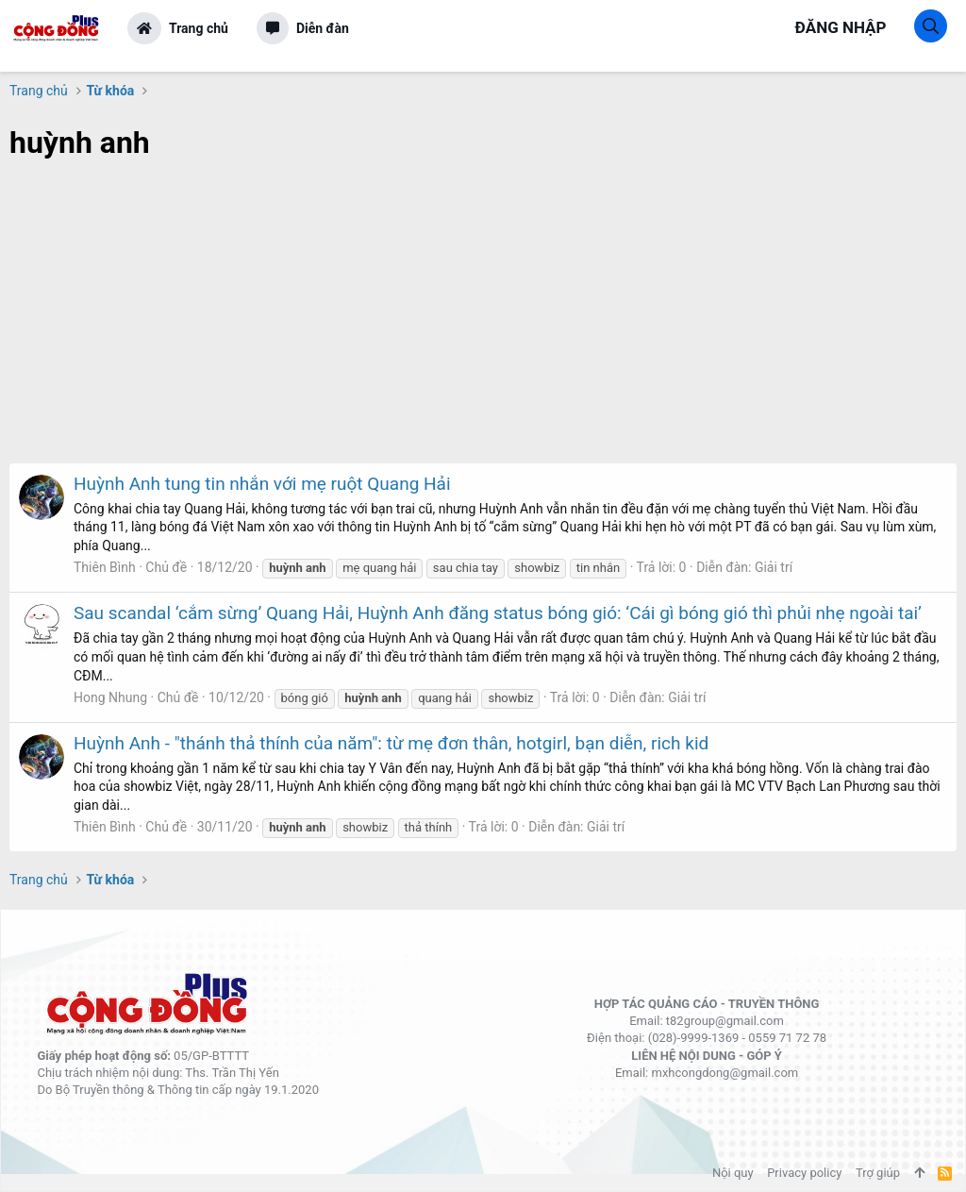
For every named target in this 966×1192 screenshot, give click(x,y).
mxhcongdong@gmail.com (724, 1073)
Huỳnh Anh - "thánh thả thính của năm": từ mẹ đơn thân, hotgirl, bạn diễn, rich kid (391, 743)
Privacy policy (804, 1173)
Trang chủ (198, 28)
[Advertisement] (483, 322)
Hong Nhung (110, 697)
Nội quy (733, 1173)
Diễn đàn (322, 28)
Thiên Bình (105, 567)
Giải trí (773, 567)
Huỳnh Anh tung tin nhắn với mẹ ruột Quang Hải (262, 484)
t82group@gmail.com (725, 1021)
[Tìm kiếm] (930, 25)
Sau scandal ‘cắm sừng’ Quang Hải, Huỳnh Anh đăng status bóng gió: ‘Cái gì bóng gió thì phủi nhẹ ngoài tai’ (498, 613)
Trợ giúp (878, 1173)
